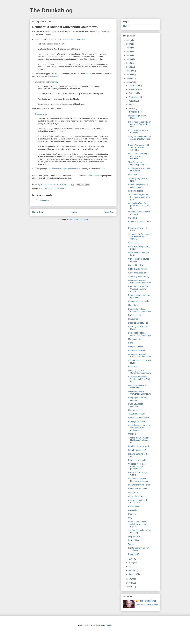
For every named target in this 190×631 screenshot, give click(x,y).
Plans (130, 343)
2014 (128, 59)
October (132, 93)
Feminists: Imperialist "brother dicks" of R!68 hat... (139, 379)
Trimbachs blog (135, 112)
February (133, 570)
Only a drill (132, 410)
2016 (128, 51)
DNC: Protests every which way (137, 386)
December (133, 85)
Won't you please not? (138, 273)
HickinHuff (132, 367)
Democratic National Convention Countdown (139, 392)
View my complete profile (147, 604)
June (131, 108)
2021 (128, 40)
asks (87, 74)
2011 (128, 71)
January (132, 574)
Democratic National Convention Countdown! (139, 281)
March (132, 566)
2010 (128, 74)
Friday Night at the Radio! (139, 485)
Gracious (132, 242)
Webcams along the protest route (65, 169)
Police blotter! (134, 506)
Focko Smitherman (148, 601)
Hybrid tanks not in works (139, 446)
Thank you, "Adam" (136, 414)
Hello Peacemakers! (137, 450)
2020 (128, 44)
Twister (131, 544)
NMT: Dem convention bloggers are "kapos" (138, 479)
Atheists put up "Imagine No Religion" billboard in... (138, 440)
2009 (128, 78)
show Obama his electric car (73, 39)
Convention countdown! (138, 418)
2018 (128, 48)
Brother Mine (133, 540)
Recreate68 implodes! (137, 489)
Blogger (109, 625)
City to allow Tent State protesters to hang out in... (138, 205)
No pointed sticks (135, 191)
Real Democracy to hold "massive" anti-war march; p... (138, 288)
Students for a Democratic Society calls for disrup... (139, 236)
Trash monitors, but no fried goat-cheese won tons (139, 197)
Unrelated (132, 218)
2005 (128, 587)
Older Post (109, 212)
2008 (128, 82)
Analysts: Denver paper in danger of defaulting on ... (139, 139)
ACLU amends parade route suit (138, 131)
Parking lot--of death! (137, 421)
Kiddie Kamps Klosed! (137, 269)
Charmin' (132, 514)
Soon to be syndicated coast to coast (138, 186)
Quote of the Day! (136, 265)
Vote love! (132, 174)
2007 (128, 579)
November (133, 89)
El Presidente (94, 176)
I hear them (133, 305)
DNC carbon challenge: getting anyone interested (138, 156)
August (132, 101)
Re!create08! (133, 554)
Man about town (135, 339)
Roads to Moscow (136, 347)
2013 (128, 63)
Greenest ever (40, 114)
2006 (128, 583)
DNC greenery (134, 315)
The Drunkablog (51, 10)
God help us (133, 492)
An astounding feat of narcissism (137, 501)
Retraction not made (137, 460)
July (131, 105)
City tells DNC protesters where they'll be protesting (139, 427)
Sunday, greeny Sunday (138, 276)
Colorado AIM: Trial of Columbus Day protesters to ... (137, 466)
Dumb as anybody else (138, 323)
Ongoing (132, 434)
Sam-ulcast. (54, 76)
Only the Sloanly (135, 536)
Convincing (133, 510)
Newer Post (38, 212)
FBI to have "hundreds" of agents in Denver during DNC (139, 124)
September (134, 97)
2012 (128, 67)
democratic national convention (51, 188)
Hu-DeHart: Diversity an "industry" (138, 549)
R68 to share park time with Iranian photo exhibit (138, 524)
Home (74, 212)
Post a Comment (42, 200)
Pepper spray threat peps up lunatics (139, 296)
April (131, 563)
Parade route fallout (136, 350)
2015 (128, 55)
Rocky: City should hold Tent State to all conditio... (138, 147)
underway (54, 82)
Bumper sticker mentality (139, 301)
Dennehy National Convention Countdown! (139, 371)
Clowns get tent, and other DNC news (139, 169)
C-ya (130, 518)
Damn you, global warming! (135, 405)
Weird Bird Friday (135, 496)
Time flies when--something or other (137, 163)
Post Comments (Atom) (78, 219)
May (131, 559)
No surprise (133, 319)
